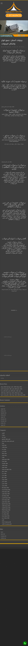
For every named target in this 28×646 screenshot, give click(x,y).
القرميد (3, 433)
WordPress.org (3, 538)
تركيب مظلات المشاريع (6, 439)
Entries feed (3, 534)
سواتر (3, 443)
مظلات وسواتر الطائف (6, 506)
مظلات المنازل (4, 467)
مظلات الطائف (4, 465)
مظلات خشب (4, 475)
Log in (2, 532)
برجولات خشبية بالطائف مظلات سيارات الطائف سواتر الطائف (12, 393)
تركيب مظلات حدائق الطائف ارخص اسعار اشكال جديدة (11, 391)
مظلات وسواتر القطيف (6, 508)
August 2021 (3, 417)
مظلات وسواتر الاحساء (6, 489)
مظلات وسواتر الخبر (5, 496)
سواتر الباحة (4, 445)
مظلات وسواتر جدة (5, 514)
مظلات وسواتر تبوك (5, 512)
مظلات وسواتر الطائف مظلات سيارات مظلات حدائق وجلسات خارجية (13, 395)
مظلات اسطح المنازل (6, 459)
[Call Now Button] (25, 643)
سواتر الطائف (4, 447)
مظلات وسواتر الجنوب (6, 494)
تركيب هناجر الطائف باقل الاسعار (8, 441)
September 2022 (3, 413)
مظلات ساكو (4, 477)
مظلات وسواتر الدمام (6, 500)
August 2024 (3, 409)
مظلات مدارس (4, 483)
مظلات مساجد (4, 485)
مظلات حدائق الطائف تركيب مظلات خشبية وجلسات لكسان (11, 389)
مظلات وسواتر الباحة (6, 491)
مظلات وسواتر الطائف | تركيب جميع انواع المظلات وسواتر (11, 387)
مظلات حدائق (4, 471)
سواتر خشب (4, 451)
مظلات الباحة (4, 461)
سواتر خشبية (4, 453)
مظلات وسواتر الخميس (6, 498)
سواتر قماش (4, 455)
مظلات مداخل (4, 481)
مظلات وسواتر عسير (5, 518)
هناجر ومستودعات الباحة (6, 522)
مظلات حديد (4, 473)
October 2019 (3, 423)
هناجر (3, 520)
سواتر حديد (4, 449)
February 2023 (3, 411)
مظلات (3, 457)
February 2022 (3, 415)
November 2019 (3, 421)
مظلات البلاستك (5, 463)
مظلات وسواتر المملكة (6, 510)
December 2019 (3, 419)
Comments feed (3, 536)
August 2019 (3, 425)
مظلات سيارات (4, 479)
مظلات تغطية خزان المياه (6, 469)
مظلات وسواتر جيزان (5, 516)
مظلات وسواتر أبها (5, 487)
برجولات (3, 435)
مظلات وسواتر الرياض (6, 502)
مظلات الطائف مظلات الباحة (7, 47)
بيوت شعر (3, 437)
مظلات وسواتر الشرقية (6, 504)
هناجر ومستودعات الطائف (6, 524)
